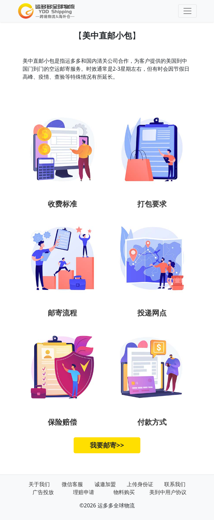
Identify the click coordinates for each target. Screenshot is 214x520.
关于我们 (39, 484)
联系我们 (174, 484)
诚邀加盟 (105, 484)
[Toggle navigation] (187, 11)
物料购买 (124, 492)
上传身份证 (140, 484)
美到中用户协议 (167, 492)
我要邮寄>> (107, 445)
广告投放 (43, 492)
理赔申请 (83, 492)
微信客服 (72, 484)
